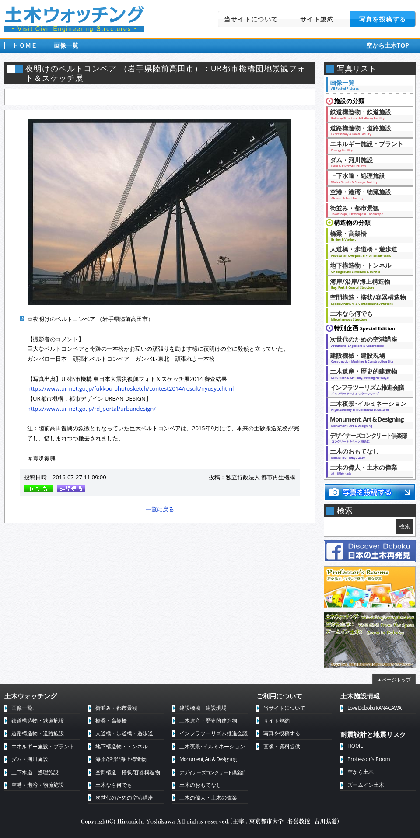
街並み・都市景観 (367, 210)
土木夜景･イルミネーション (368, 405)
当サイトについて (251, 19)
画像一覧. (22, 708)
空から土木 (360, 771)
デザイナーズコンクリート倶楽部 (212, 772)
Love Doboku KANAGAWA (374, 708)
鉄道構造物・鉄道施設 (367, 114)
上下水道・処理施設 (367, 177)
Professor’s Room (368, 759)
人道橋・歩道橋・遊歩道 (367, 251)
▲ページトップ (394, 679)
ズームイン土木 (365, 785)
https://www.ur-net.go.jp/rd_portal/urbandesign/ (91, 408)
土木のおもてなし (367, 453)
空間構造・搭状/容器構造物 (368, 299)
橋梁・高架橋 (367, 235)
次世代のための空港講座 (367, 341)
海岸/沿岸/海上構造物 (367, 283)
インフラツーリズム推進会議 (367, 389)
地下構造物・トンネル (367, 267)
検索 (404, 526)
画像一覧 (66, 45)
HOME (355, 746)
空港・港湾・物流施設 (367, 194)
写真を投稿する (382, 19)
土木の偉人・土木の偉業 (367, 469)
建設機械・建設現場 (367, 357)
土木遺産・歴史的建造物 (367, 373)
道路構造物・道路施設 (367, 130)
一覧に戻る (160, 509)
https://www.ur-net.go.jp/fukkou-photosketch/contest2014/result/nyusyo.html (130, 388)
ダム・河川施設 (367, 162)
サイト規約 (317, 19)
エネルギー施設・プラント (367, 146)
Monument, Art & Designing (367, 421)
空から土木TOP (387, 45)
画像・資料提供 (281, 746)
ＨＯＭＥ (25, 45)
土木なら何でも (367, 315)
